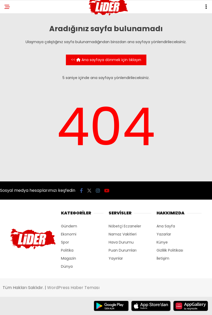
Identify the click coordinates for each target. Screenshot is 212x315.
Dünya (67, 266)
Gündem (69, 226)
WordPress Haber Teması (73, 288)
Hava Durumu (121, 242)
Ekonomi (68, 234)
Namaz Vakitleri (122, 234)
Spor (65, 242)
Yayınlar (116, 258)
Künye (162, 242)
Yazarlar (164, 234)
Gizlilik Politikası (170, 250)
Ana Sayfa (166, 226)
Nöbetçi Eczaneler (125, 226)
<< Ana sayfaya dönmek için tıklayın (106, 59)
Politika (67, 250)
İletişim (163, 258)
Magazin (68, 258)
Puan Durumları (122, 250)
